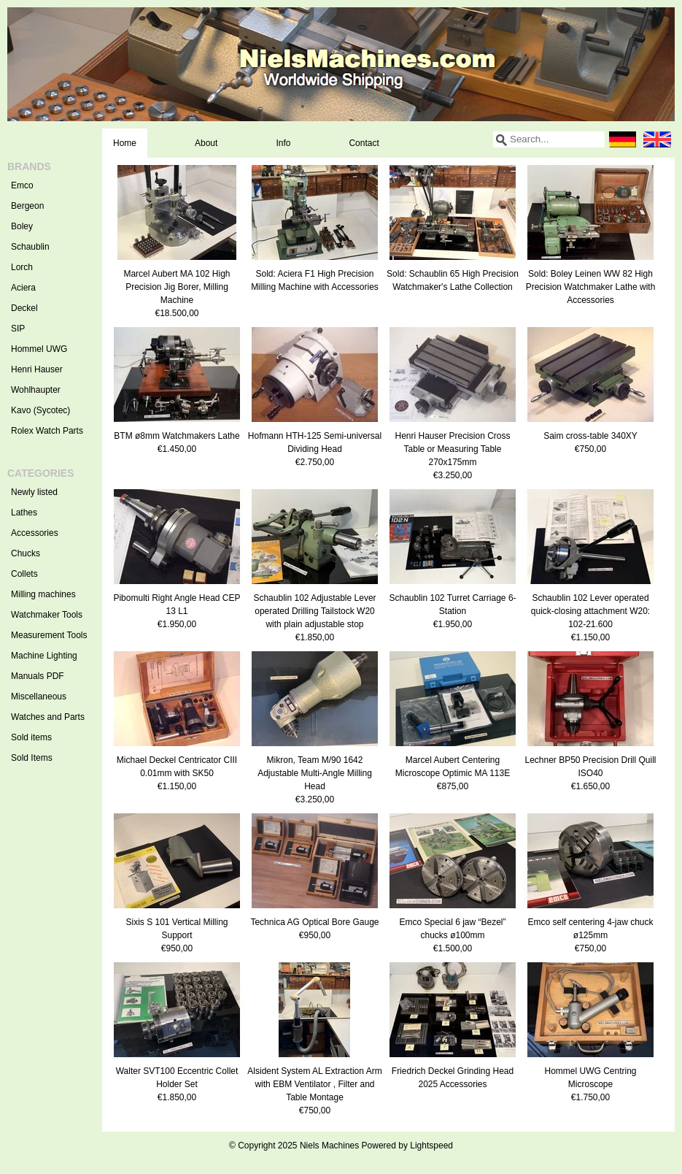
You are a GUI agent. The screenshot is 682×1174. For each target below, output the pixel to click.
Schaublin (30, 247)
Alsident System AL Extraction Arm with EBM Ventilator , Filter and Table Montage (314, 1084)
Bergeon (27, 206)
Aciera (23, 288)
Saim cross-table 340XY (590, 436)
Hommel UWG (39, 349)
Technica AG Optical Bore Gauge (314, 922)
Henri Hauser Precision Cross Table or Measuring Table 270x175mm (452, 449)
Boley (22, 226)
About (206, 143)
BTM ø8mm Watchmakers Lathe (176, 436)
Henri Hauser (37, 369)
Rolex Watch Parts (47, 431)
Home (124, 143)
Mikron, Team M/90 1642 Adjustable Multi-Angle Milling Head (314, 773)
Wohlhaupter (36, 390)
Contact (364, 143)
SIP (18, 328)
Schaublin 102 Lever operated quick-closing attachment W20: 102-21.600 (590, 611)
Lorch (22, 267)
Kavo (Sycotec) (40, 410)
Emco (22, 185)
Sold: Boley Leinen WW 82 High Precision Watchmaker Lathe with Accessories (591, 287)
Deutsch (622, 139)
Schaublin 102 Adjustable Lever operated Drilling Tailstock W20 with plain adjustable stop (314, 611)
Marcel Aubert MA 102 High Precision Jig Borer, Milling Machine (176, 287)
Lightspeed (431, 1145)
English (657, 139)
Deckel (24, 308)
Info (283, 143)
